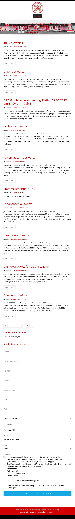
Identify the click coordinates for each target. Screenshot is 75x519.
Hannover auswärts (16, 235)
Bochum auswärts (15, 126)
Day (5, 427)
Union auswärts (14, 71)
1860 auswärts (13, 43)
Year (5, 445)
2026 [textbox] (6, 448)
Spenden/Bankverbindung (50, 510)
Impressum (20, 510)
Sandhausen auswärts (18, 204)
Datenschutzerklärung (32, 510)
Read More (9, 63)
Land (5, 415)
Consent (7, 455)
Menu (37, 16)
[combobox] (37, 418)
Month (6, 436)
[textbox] (37, 418)
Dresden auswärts (15, 295)
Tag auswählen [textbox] (10, 430)
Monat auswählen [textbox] (11, 439)
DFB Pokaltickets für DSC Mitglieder (27, 266)
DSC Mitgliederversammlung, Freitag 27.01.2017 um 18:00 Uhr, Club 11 (35, 101)
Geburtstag (8, 424)
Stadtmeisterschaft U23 (19, 189)
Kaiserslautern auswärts (19, 157)
